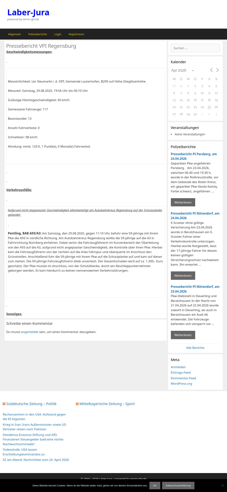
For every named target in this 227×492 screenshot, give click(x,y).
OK (154, 485)
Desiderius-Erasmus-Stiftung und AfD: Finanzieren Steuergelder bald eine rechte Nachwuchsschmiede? (33, 439)
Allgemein (14, 34)
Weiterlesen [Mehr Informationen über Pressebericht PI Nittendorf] (183, 275)
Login (57, 34)
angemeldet (29, 332)
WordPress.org (181, 383)
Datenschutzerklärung (178, 485)
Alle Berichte (195, 348)
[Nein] (222, 485)
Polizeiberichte (37, 34)
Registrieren (76, 34)
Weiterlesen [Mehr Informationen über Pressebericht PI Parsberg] (183, 202)
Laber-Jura (28, 12)
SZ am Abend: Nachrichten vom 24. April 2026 (36, 460)
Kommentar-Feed (183, 378)
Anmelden (178, 367)
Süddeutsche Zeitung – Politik (31, 403)
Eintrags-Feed (181, 372)
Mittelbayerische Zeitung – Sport (107, 403)
